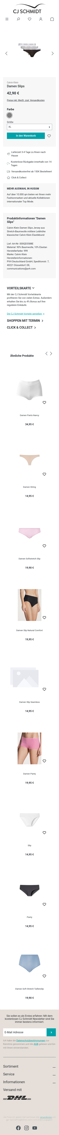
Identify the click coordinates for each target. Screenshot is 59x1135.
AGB (36, 1044)
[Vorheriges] (6, 53)
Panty (29, 917)
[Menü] (7, 19)
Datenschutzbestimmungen (30, 1040)
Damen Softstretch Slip (29, 558)
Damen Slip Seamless (29, 702)
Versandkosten (46, 1117)
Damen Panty (29, 773)
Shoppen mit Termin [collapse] (25, 320)
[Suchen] (18, 19)
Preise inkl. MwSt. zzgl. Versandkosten (26, 100)
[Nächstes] (53, 53)
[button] (29, 127)
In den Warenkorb (26, 135)
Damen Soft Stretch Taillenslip (29, 988)
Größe (10, 122)
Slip (29, 845)
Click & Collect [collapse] (22, 327)
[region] (29, 53)
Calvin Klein (12, 82)
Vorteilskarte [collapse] (21, 288)
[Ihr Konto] (41, 19)
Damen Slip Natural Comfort (29, 630)
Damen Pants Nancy (29, 415)
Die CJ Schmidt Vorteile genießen (26, 313)
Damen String (29, 487)
